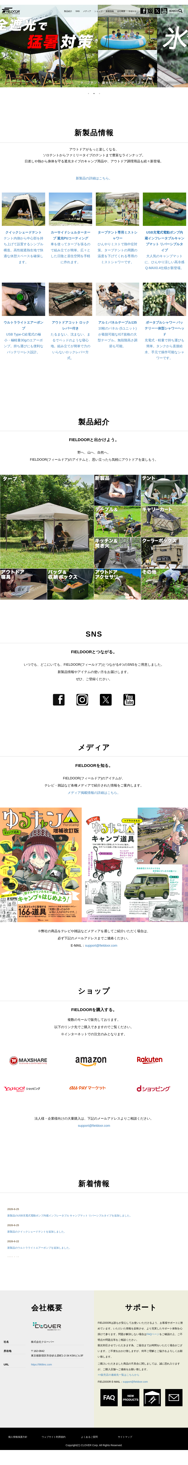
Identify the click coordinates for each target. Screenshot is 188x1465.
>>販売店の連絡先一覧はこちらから (118, 1374)
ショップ (98, 11)
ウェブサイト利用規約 (54, 1437)
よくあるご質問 (89, 1437)
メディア (87, 11)
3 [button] (99, 93)
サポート (133, 11)
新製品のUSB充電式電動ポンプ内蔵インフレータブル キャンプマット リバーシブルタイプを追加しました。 (69, 1215)
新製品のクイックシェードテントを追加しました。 (36, 1231)
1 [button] (88, 93)
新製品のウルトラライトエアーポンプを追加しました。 (39, 1247)
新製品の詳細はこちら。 (94, 178)
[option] (94, 46)
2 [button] (94, 93)
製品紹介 (68, 11)
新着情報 (110, 11)
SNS (77, 11)
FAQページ (153, 1334)
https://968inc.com (41, 1364)
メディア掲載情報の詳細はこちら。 (94, 793)
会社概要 (121, 11)
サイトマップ (125, 1437)
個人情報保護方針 (17, 1437)
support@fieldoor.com (101, 945)
